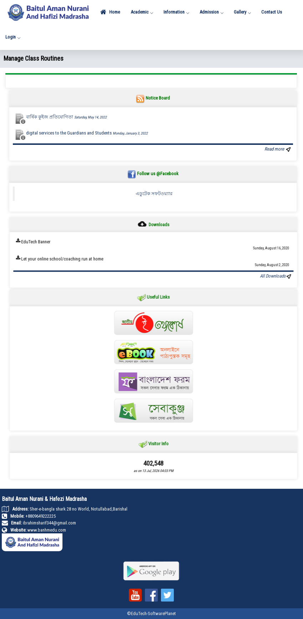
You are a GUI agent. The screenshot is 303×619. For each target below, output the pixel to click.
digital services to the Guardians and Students (87, 133)
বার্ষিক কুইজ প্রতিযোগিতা (66, 117)
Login (12, 37)
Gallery (242, 12)
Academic (142, 12)
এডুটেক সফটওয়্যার (154, 193)
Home (110, 12)
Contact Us (271, 12)
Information (176, 12)
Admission (211, 12)
